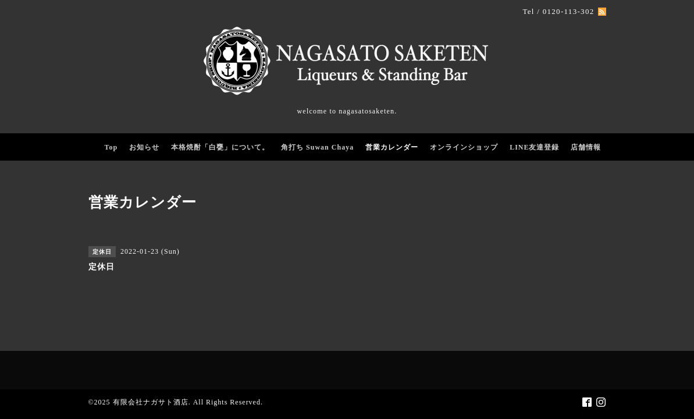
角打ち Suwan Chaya (317, 147)
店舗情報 (586, 147)
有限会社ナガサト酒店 (150, 402)
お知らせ (144, 147)
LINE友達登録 (534, 147)
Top (111, 147)
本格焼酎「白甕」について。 (220, 147)
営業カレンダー (391, 147)
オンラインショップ (464, 147)
